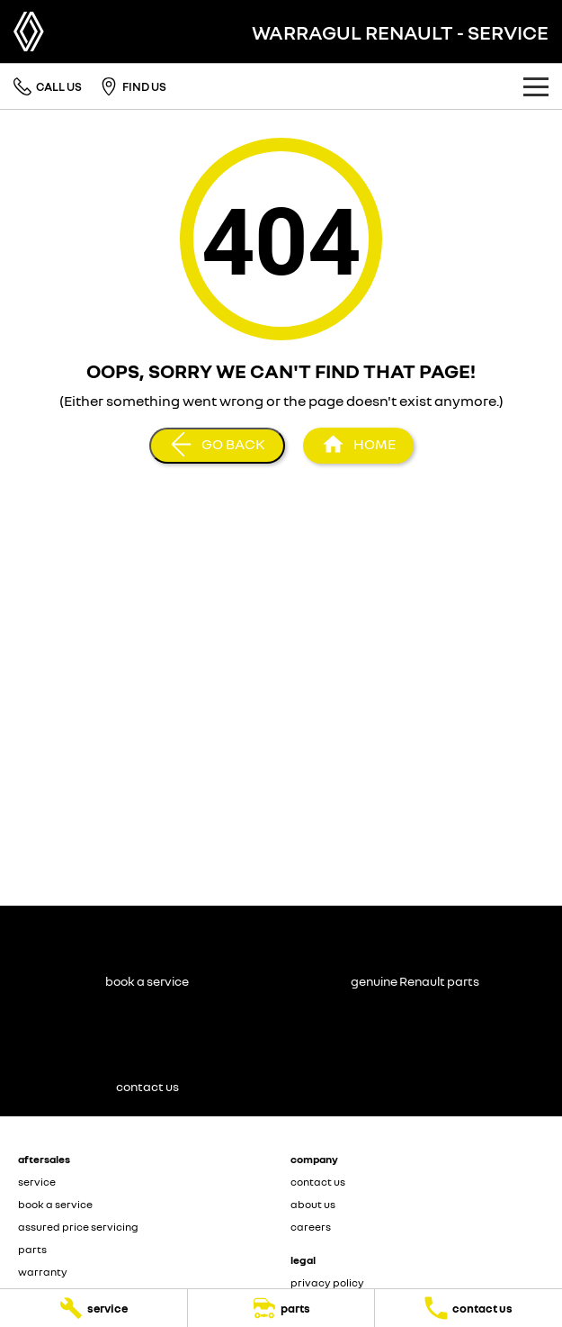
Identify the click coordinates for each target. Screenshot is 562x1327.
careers (310, 1226)
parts (32, 1249)
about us (312, 1204)
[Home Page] (28, 31)
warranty (42, 1271)
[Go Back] (217, 446)
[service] (93, 1308)
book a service (55, 1204)
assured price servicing (78, 1226)
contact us (317, 1181)
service (37, 1181)
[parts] (281, 1308)
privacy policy (327, 1282)
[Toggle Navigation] (536, 86)
